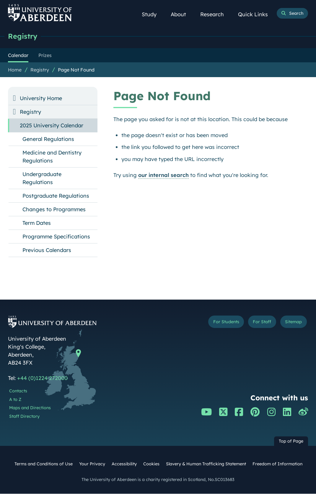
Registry (23, 36)
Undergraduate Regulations (41, 178)
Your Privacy (92, 464)
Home (15, 70)
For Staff (257, 323)
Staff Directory (24, 416)
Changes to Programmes (54, 209)
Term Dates (36, 223)
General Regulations (48, 139)
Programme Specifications (56, 236)
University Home (41, 98)
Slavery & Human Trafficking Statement (206, 464)
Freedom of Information (277, 464)
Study (152, 14)
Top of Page (291, 441)
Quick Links (256, 14)
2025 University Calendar (51, 125)
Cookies (151, 464)
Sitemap (291, 323)
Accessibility (124, 464)
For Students (217, 323)
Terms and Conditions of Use (43, 464)
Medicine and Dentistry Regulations (52, 157)
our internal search (163, 175)
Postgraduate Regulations (55, 196)
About (182, 14)
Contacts (18, 391)
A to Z (15, 399)
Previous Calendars (46, 250)
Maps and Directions (30, 408)
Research (215, 14)
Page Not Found (76, 70)
